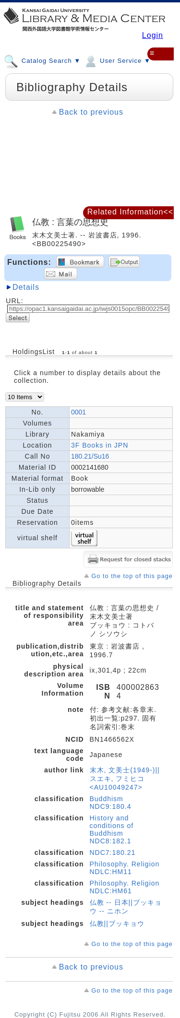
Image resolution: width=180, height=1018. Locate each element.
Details (25, 287)
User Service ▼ (117, 60)
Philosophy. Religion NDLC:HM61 (125, 887)
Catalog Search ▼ (42, 60)
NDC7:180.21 (113, 852)
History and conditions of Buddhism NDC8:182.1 (112, 829)
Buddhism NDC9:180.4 (111, 802)
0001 (78, 412)
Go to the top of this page (132, 576)
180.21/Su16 (90, 456)
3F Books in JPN (99, 445)
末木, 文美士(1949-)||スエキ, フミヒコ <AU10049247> (125, 778)
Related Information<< (130, 212)
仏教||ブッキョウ (117, 923)
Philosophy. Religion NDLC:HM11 (125, 868)
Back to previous (91, 112)
